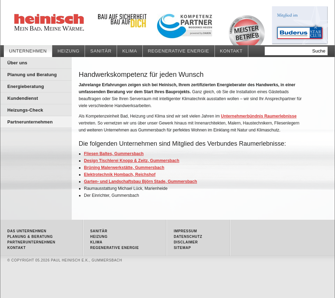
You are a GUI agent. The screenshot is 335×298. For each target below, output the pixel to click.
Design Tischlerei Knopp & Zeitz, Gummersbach (131, 160)
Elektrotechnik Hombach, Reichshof (119, 174)
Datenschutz (188, 237)
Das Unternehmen (26, 231)
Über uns (17, 62)
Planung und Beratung (32, 74)
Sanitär (100, 51)
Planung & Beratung (30, 237)
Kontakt (231, 51)
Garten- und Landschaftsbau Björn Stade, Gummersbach (140, 181)
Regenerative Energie (178, 51)
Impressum (185, 231)
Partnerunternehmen (66, 22)
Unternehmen (28, 51)
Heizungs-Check (25, 110)
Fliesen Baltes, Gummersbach (113, 153)
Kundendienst (22, 98)
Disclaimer (186, 242)
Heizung (68, 51)
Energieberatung (25, 86)
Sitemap (182, 248)
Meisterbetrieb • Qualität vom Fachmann (246, 30)
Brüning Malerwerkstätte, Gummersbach (124, 167)
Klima (129, 51)
